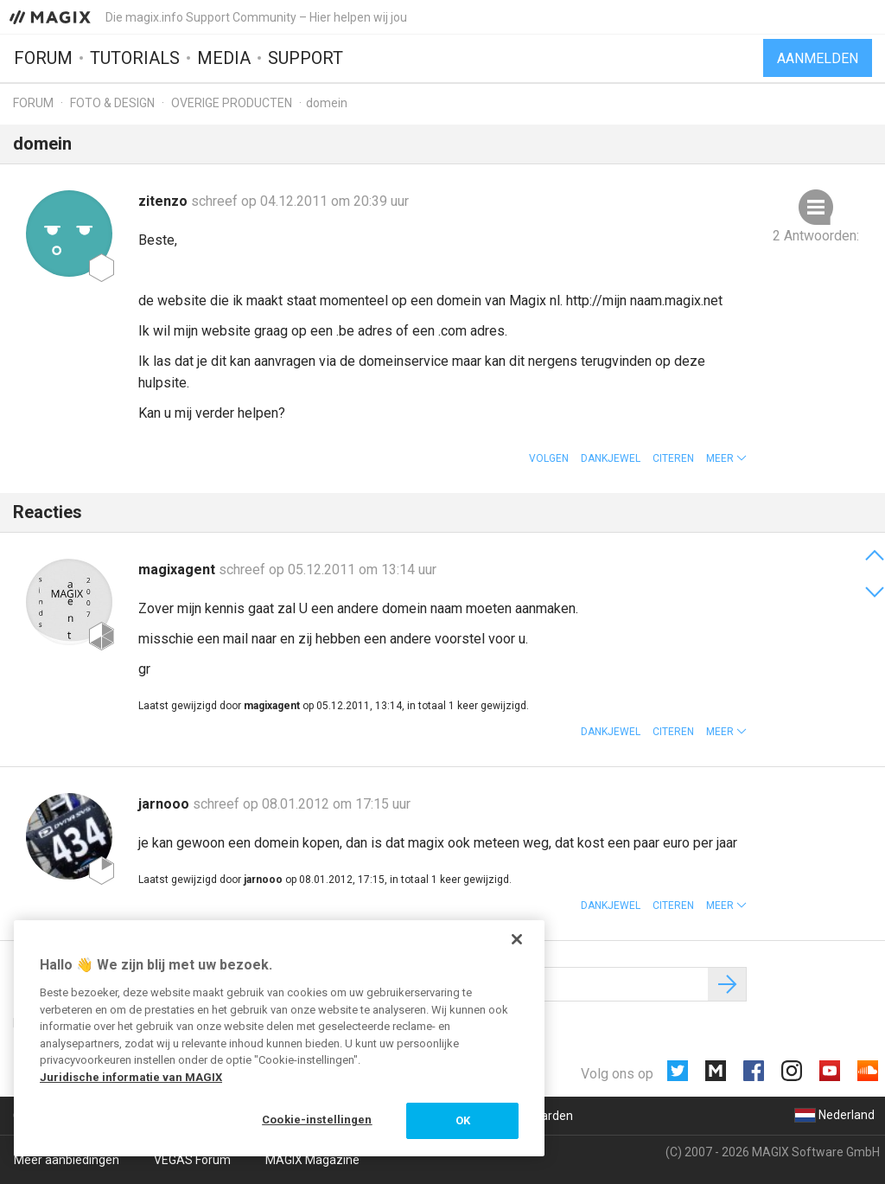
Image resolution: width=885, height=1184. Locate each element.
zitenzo (164, 201)
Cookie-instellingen (317, 1119)
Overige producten (231, 103)
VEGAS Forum (192, 1160)
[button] (726, 458)
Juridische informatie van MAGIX (131, 1077)
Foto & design (112, 103)
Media (224, 58)
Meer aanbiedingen (66, 1160)
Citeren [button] (673, 458)
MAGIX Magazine (312, 1160)
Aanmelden (817, 58)
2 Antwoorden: (816, 235)
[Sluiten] (517, 939)
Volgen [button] (549, 458)
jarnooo (165, 804)
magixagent (178, 569)
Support (305, 58)
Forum (43, 58)
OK (462, 1120)
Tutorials (135, 58)
